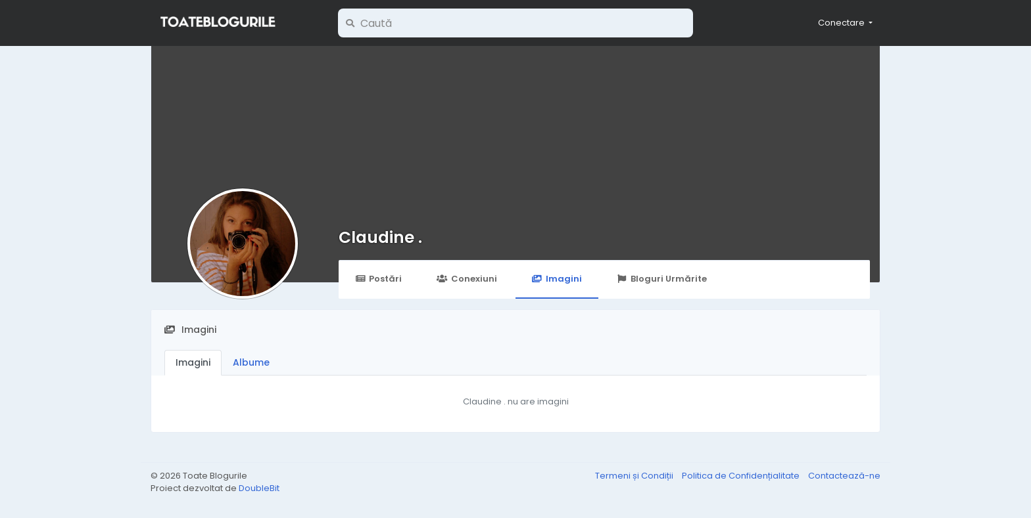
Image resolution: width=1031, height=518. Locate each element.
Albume (251, 362)
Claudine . (380, 237)
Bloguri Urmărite (662, 278)
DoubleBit (259, 488)
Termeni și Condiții (635, 475)
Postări (378, 278)
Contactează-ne (844, 475)
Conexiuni (466, 278)
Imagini (557, 278)
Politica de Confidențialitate (742, 475)
